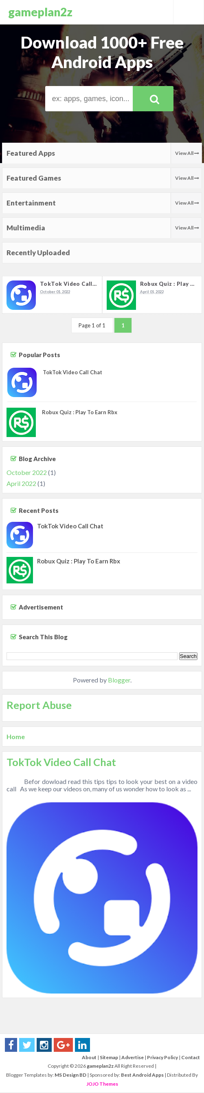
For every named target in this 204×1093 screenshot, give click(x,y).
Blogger (119, 681)
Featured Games (34, 178)
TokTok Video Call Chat (73, 283)
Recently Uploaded (38, 252)
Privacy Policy (162, 1058)
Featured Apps (31, 153)
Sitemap (109, 1058)
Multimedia (26, 227)
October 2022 (27, 473)
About (89, 1058)
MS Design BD (70, 1076)
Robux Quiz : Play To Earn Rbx (79, 413)
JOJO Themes (102, 1085)
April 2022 (21, 484)
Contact (190, 1058)
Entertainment (31, 203)
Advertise (132, 1058)
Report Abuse (39, 706)
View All (187, 153)
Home (16, 737)
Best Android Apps (142, 1076)
